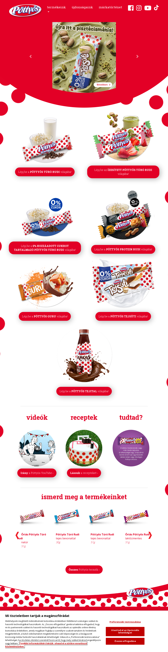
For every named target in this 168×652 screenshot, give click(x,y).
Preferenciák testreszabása (125, 621)
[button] (56, 10)
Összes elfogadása (125, 641)
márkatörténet (110, 7)
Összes (84, 569)
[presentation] (17, 535)
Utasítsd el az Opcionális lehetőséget (125, 631)
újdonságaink (82, 7)
